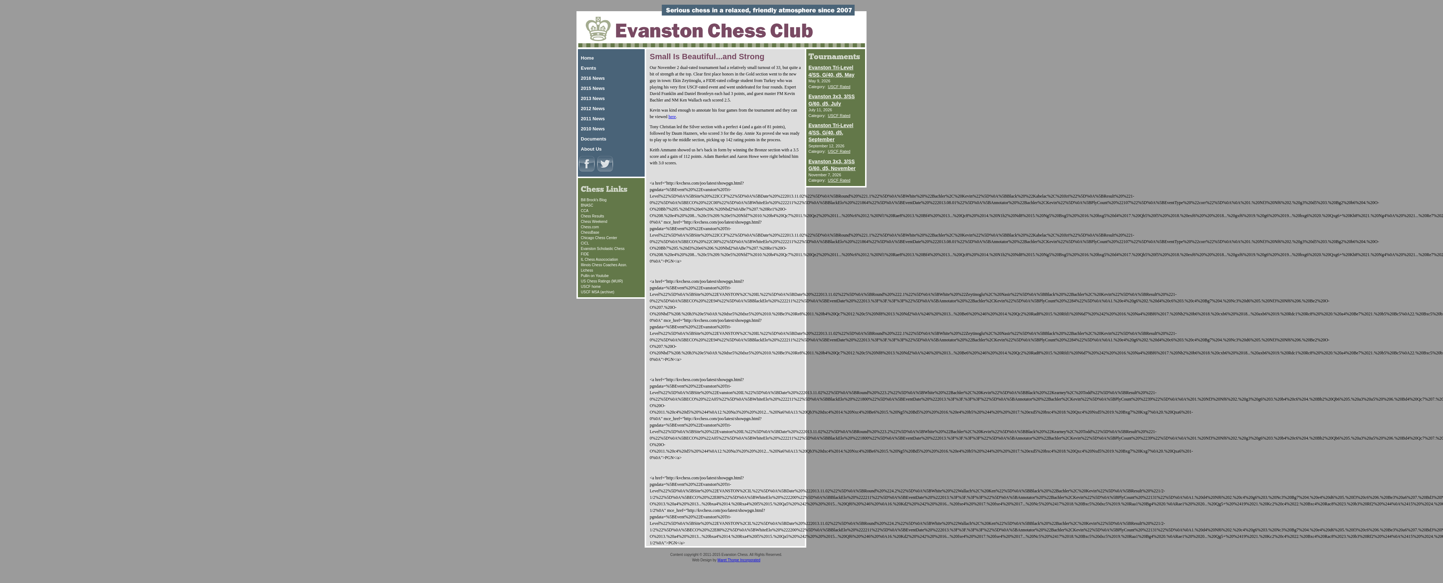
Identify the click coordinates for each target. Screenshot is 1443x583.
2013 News (593, 98)
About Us (591, 149)
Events (588, 68)
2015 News (593, 88)
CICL (585, 243)
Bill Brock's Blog (593, 200)
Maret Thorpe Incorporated (739, 560)
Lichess (587, 270)
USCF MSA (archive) (597, 292)
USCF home (591, 287)
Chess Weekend (594, 222)
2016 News (593, 78)
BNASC (587, 205)
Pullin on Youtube (595, 276)
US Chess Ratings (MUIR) (602, 281)
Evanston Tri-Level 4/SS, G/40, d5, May (831, 71)
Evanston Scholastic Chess (602, 249)
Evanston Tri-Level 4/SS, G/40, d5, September (830, 132)
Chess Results (592, 216)
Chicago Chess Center (599, 238)
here (672, 116)
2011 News (593, 118)
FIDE (585, 254)
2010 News (593, 128)
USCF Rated (839, 87)
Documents (593, 139)
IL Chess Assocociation (599, 260)
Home (587, 58)
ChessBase (590, 232)
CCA (584, 211)
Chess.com (590, 227)
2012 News (593, 108)
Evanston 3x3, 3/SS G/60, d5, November (832, 165)
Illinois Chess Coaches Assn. (604, 265)
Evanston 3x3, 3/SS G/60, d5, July (831, 100)
